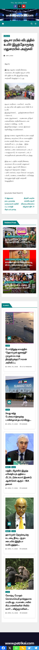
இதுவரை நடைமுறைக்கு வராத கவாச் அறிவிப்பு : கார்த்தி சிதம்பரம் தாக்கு (11, 203)
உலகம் (7, 345)
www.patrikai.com (19, 15)
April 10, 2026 (12, 613)
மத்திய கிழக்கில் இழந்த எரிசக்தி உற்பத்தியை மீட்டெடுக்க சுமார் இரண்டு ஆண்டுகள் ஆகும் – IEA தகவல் (18, 477)
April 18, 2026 (12, 366)
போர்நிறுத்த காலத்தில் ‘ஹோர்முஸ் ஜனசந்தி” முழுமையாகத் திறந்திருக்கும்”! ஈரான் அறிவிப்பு (16, 356)
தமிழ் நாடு (6, 36)
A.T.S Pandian (26, 366)
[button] (31, 24)
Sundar (23, 424)
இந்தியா (8, 467)
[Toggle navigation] (35, 23)
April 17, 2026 (12, 424)
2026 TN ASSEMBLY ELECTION (13, 236)
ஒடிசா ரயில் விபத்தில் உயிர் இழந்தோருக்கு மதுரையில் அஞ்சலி (19, 44)
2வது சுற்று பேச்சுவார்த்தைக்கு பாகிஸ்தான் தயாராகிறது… (18, 416)
